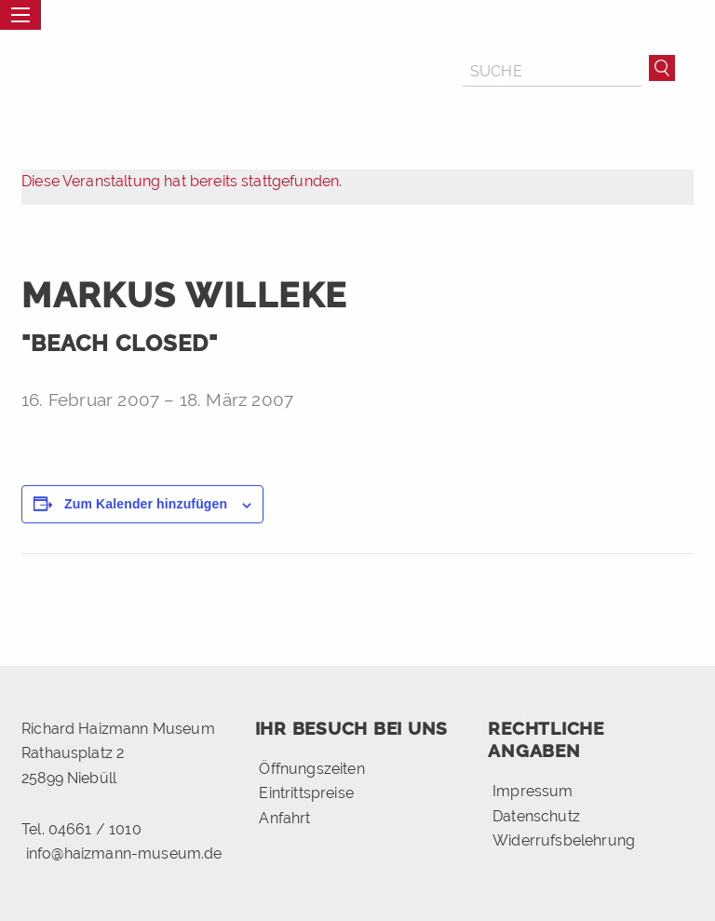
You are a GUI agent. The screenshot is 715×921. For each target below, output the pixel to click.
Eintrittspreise (306, 793)
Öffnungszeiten (311, 769)
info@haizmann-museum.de (124, 853)
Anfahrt (284, 818)
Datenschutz (536, 816)
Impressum (532, 791)
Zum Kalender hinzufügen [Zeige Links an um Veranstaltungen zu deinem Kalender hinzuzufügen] (145, 503)
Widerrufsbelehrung (563, 840)
